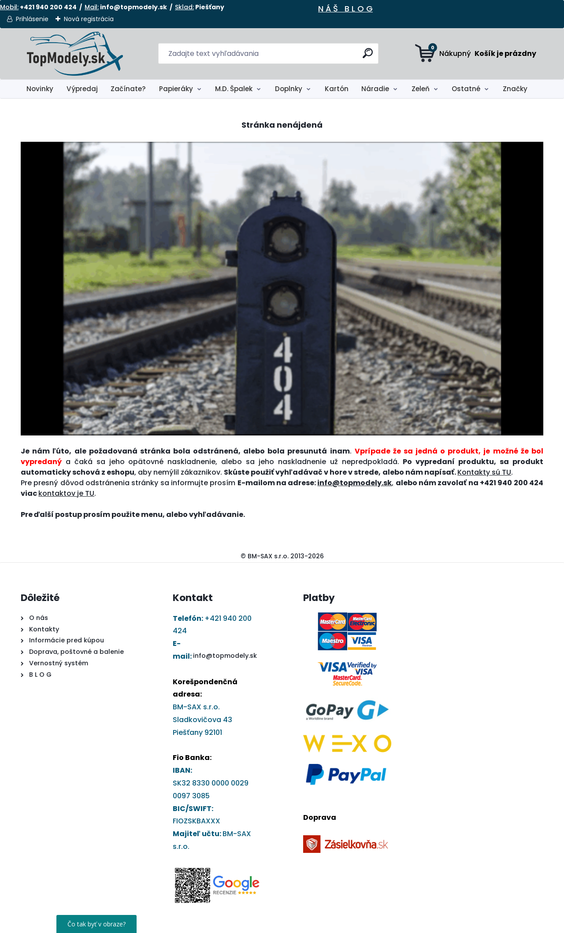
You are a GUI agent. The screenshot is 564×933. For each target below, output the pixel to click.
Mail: (92, 7)
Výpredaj (82, 88)
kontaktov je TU (66, 493)
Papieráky (176, 88)
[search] (368, 56)
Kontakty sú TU (484, 472)
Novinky (39, 88)
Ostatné (466, 88)
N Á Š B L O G (345, 8)
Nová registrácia (89, 19)
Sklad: (184, 7)
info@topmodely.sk (225, 655)
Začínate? (128, 88)
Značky (515, 88)
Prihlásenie (32, 19)
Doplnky (288, 88)
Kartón (337, 88)
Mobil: (9, 7)
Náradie (375, 88)
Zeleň (421, 88)
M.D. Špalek (233, 88)
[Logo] (75, 54)
